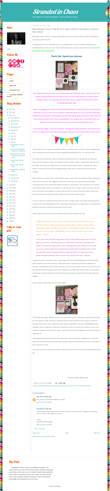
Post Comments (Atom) (48, 436)
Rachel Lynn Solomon (85, 386)
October (13, 124)
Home (67, 433)
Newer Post (36, 433)
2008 (10, 221)
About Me (13, 85)
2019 (10, 188)
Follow (9, 49)
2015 (10, 200)
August (13, 130)
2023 (10, 109)
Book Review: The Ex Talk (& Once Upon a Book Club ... (17, 155)
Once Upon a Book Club (73, 386)
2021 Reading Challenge (43, 386)
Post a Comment (40, 429)
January (13, 181)
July (12, 133)
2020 (10, 185)
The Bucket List (15, 90)
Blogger (58, 486)
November (14, 121)
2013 (10, 206)
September (14, 127)
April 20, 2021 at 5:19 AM (44, 402)
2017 (10, 194)
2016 (10, 197)
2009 (10, 218)
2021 (10, 115)
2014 (10, 203)
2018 (10, 191)
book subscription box (56, 386)
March (13, 175)
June (12, 136)
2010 (10, 215)
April (12, 142)
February (13, 178)
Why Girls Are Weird (42, 397)
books (64, 386)
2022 (10, 112)
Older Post (97, 433)
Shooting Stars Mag (42, 409)
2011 (10, 212)
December (14, 118)
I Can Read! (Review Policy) (14, 95)
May (12, 139)
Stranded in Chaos (55, 11)
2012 (10, 209)
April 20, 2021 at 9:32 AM (44, 424)
